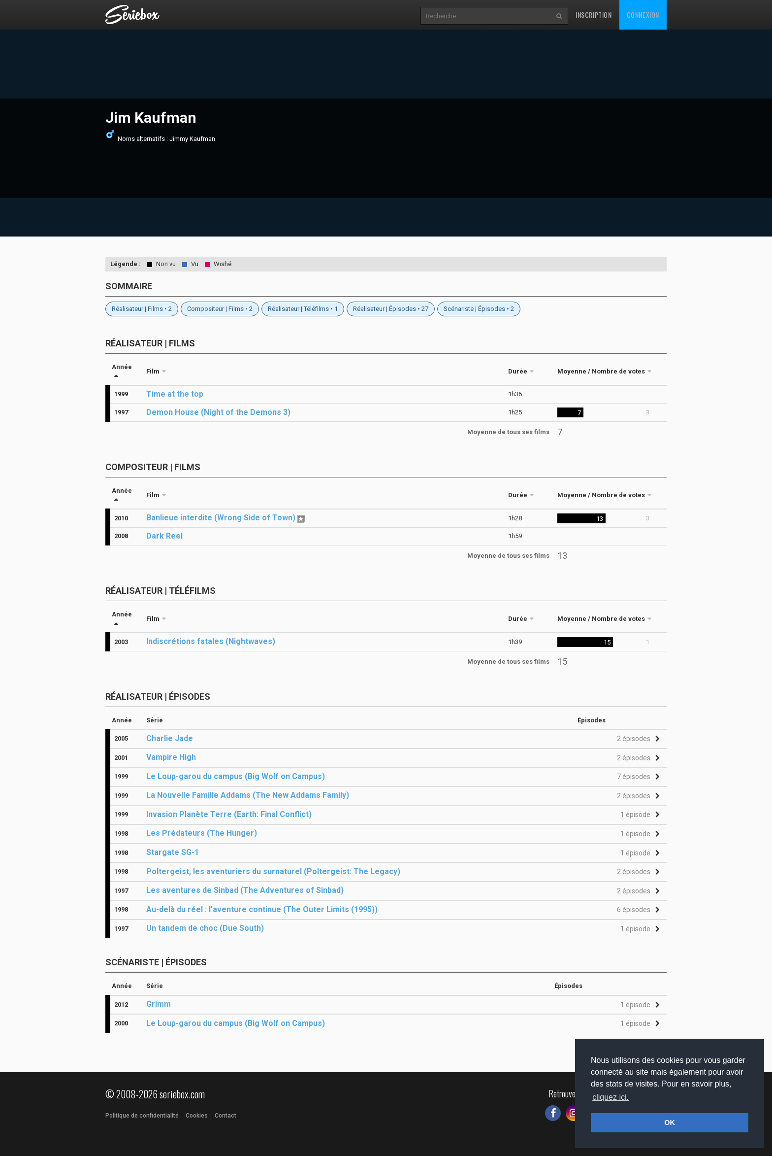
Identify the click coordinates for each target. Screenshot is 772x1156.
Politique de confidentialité (142, 1115)
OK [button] (669, 1122)
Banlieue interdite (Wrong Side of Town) (220, 517)
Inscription (594, 14)
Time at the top (174, 394)
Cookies (197, 1115)
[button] (637, 739)
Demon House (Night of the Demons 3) (218, 412)
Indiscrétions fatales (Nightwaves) (210, 641)
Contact (225, 1115)
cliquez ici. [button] (610, 1097)
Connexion (643, 14)
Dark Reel (164, 536)
